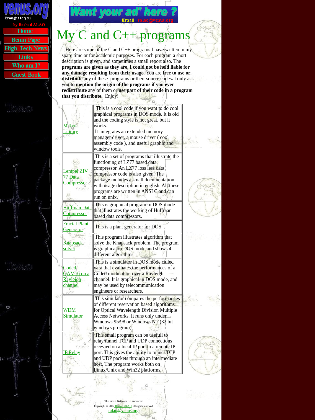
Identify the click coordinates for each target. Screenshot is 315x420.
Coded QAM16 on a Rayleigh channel (76, 276)
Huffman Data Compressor (77, 210)
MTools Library (71, 128)
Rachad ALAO (122, 406)
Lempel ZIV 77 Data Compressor (75, 176)
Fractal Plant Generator (75, 226)
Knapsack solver (73, 245)
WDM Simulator (73, 313)
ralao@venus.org (123, 410)
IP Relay (71, 352)
